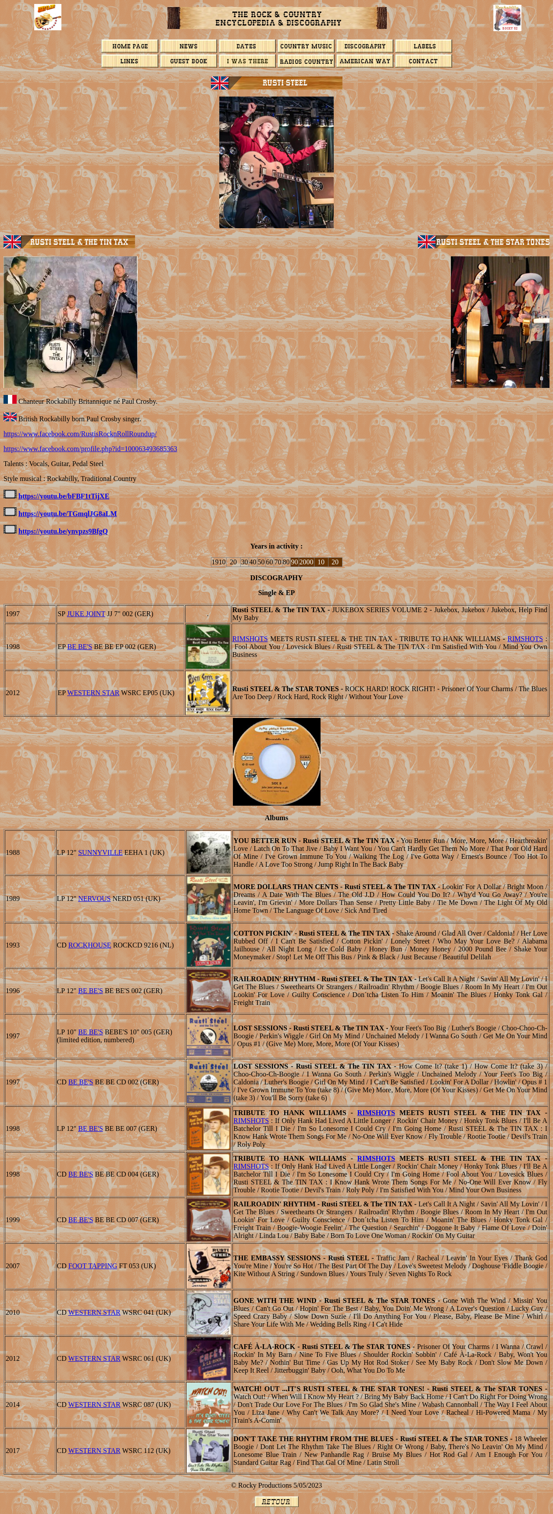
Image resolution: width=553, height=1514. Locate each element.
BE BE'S (80, 646)
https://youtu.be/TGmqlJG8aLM (67, 513)
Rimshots (250, 638)
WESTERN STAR (93, 692)
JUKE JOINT (86, 613)
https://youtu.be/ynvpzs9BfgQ (63, 531)
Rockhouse (89, 945)
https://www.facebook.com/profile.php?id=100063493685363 (90, 448)
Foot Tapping (92, 1266)
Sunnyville (100, 852)
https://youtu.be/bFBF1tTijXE (63, 496)
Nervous (94, 898)
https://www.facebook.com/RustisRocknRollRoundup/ (80, 434)
